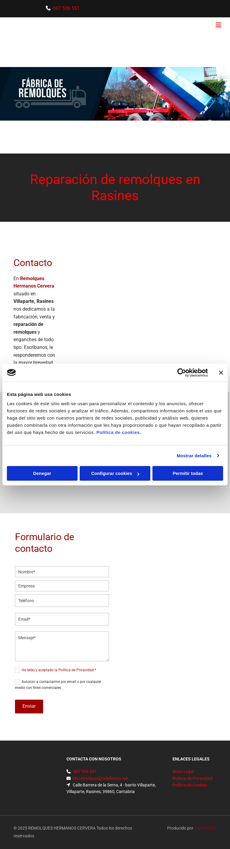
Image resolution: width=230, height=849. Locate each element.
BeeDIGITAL (205, 828)
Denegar (42, 473)
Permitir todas (188, 473)
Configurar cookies (115, 473)
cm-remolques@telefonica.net (100, 778)
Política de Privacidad (192, 778)
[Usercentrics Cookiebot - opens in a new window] (181, 372)
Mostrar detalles (194, 455)
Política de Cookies (189, 785)
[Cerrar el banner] (221, 372)
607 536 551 (84, 771)
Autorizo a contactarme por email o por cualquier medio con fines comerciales (58, 684)
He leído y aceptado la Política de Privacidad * (59, 670)
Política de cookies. (118, 432)
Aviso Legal (183, 771)
